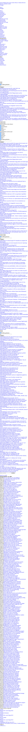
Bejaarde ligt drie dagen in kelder (10, 649)
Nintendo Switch (3, 46)
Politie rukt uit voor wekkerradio (10, 646)
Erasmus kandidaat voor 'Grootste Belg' (11, 685)
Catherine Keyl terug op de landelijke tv (11, 558)
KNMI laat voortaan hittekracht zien (9, 367)
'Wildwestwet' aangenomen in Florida (11, 653)
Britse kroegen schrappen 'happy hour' (11, 573)
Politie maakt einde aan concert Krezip (11, 658)
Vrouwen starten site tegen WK (10, 489)
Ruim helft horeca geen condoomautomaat (12, 602)
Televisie (2, 25)
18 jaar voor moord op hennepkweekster (11, 635)
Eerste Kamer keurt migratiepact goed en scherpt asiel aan (13, 114)
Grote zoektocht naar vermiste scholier (11, 654)
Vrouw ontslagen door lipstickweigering (11, 586)
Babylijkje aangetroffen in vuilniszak (11, 673)
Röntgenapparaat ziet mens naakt (10, 584)
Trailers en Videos (3, 53)
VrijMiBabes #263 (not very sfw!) (8, 309)
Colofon (1, 62)
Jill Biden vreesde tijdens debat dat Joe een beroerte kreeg (13, 95)
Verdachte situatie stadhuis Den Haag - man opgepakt (12, 401)
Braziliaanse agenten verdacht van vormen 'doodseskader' (15, 665)
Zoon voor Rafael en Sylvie (9, 488)
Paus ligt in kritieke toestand (10, 670)
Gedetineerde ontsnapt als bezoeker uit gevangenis (13, 631)
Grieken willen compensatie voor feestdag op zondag (14, 597)
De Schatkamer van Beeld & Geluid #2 (9, 362)
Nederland (2, 13)
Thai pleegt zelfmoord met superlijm (10, 531)
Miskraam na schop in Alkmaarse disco (11, 559)
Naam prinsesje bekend (8, 510)
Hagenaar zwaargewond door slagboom (11, 656)
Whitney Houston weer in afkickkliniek (11, 699)
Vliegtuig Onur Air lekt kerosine (10, 553)
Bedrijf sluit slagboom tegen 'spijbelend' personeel (13, 572)
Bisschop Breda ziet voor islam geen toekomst (13, 651)
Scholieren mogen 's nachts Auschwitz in (11, 608)
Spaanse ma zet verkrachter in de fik (11, 542)
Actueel (1, 11)
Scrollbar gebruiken (5, 84)
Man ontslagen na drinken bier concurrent (12, 582)
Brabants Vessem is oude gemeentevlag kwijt (10, 440)
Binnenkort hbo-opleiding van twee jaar (11, 527)
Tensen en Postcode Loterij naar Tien (11, 564)
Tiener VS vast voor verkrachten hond (11, 548)
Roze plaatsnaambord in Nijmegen (10, 680)
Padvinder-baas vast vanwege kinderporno (12, 679)
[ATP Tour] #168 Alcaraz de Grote (9, 371)
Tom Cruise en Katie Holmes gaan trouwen (12, 541)
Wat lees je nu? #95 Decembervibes (9, 357)
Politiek (1, 16)
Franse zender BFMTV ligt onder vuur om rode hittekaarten (14, 109)
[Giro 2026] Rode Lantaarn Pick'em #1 (10, 364)
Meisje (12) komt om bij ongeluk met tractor (12, 563)
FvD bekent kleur (5, 388)
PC (0, 43)
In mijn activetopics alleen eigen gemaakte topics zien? (13, 468)
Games (1, 41)
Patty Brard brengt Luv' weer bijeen (10, 650)
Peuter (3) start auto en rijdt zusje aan (11, 672)
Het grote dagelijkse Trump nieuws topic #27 (11, 403)
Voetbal (1, 30)
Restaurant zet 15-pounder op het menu (11, 609)
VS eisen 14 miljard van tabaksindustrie (11, 503)
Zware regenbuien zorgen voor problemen (12, 495)
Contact (1, 61)
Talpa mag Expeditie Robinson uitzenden (11, 491)
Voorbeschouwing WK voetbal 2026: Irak (10, 88)
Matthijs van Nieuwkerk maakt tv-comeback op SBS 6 (13, 353)
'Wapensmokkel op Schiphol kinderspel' (11, 662)
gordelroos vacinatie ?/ (6, 414)
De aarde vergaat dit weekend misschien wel (13, 515)
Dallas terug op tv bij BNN (8, 696)
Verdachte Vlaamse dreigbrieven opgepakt (12, 610)
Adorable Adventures (6, 180)
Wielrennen (2, 34)
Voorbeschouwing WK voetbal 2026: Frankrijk (11, 111)
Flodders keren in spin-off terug (8, 412)
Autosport (2, 32)
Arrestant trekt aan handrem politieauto (11, 620)
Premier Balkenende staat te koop (11, 557)
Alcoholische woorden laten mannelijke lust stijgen (13, 603)
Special (2, 136)
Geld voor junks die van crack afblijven (11, 477)
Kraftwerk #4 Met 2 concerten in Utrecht (10, 424)
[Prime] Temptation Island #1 (7, 432)
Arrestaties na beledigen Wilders (10, 580)
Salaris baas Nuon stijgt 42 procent (10, 697)
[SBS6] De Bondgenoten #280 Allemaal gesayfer (12, 346)
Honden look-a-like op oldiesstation (10, 595)
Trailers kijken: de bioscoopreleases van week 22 (11, 152)
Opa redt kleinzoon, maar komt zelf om (11, 568)
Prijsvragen (2, 60)
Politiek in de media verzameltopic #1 (9, 354)
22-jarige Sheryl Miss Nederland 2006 (12, 478)
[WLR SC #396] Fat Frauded (7, 462)
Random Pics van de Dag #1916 (8, 98)
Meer (1, 56)
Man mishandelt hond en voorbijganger (11, 629)
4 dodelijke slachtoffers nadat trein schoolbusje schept (13, 275)
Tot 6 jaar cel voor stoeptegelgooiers (10, 497)
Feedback (2, 63)
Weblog (4, 2)
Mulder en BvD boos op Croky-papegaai (11, 611)
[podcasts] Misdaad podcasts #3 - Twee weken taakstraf (13, 386)
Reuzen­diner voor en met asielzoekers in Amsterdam (12, 96)
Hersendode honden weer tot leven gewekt (12, 499)
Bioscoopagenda (3, 28)
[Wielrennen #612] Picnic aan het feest (10, 358)
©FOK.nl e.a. (3, 725)
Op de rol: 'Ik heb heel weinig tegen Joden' (10, 184)
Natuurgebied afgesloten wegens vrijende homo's (14, 639)
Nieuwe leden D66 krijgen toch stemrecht (11, 678)
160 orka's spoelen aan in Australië (10, 549)
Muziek (1, 23)
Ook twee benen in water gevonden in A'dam (12, 523)
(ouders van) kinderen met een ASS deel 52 (10, 429)
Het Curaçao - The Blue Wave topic (9, 380)
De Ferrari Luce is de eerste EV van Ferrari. (10, 431)
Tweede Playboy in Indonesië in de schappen (12, 484)
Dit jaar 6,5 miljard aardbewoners (10, 518)
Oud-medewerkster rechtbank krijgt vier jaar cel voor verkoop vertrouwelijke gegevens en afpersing (12, 171)
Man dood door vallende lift (9, 590)
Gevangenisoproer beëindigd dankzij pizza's (12, 606)
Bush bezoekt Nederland (8, 692)
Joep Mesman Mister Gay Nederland (10, 486)
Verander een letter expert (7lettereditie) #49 (11, 448)
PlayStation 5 (3, 48)
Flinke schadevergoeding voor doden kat (11, 601)
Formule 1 (2, 31)
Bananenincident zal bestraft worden (10, 661)
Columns (20, 2)
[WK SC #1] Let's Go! (6, 342)
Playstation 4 (2, 44)
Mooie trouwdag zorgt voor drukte (10, 576)
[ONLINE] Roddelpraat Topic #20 (9, 416)
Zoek (7, 2)
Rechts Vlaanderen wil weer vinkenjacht (11, 641)
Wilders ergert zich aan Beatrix (10, 483)
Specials (5, 3)
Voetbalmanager (3, 39)
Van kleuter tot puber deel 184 (8, 471)
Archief (9, 3)
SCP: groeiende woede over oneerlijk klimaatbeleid (12, 108)
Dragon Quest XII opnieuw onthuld (8, 183)
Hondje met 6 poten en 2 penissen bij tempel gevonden (14, 529)
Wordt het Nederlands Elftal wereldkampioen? (11, 469)
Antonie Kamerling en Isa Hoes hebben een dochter (14, 588)
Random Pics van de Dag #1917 (8, 89)
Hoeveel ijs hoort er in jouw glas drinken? (10, 350)
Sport (1, 29)
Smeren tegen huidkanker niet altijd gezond (12, 566)
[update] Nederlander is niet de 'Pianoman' (12, 581)
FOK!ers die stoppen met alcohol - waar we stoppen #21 (13, 438)
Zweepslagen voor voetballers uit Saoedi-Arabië (13, 664)
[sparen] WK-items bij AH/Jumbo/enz (9, 339)
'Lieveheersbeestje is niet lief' (9, 691)
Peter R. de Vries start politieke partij (11, 618)
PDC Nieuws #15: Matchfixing (8, 452)
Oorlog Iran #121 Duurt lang (8, 387)
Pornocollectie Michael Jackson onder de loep (12, 704)
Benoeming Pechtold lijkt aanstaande (11, 683)
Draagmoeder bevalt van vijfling (10, 624)
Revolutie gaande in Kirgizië (9, 701)
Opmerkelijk (2, 20)
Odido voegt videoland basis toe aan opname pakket (12, 417)
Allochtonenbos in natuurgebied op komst (12, 538)
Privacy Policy (14, 723)
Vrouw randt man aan (7, 591)
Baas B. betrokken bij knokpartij (10, 537)
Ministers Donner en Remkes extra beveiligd (12, 511)
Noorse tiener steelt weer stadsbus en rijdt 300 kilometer (13, 118)
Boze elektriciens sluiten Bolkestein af (11, 644)
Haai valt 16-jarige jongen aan (9, 506)
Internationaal (3, 14)
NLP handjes (4, 415)
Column (3, 134)
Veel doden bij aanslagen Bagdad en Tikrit (12, 530)
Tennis (1, 33)
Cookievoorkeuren (21, 723)
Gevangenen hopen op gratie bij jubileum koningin (13, 693)
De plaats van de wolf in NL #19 (8, 355)
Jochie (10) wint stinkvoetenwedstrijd (11, 703)
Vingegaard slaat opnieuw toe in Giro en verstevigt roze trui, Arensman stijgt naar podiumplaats (14, 227)
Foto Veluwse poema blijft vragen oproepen (13, 504)
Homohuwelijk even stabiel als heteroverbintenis (13, 669)
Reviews (24, 2)
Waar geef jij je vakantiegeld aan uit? (9, 454)
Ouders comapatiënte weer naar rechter (11, 686)
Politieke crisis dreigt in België (9, 599)
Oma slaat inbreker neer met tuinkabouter (11, 633)
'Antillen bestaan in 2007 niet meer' (10, 621)
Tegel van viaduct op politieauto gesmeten (12, 688)
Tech (1, 17)
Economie (2, 15)
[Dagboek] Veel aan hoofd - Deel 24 (9, 397)
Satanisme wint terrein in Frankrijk (10, 694)
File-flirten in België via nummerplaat (11, 636)
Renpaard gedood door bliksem (9, 546)
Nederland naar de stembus (9, 560)
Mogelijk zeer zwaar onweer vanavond (12, 501)
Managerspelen (3, 38)
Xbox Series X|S (3, 47)
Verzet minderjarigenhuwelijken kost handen (12, 596)
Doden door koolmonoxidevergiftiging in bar (12, 521)
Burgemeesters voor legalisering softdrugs (12, 625)
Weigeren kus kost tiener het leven (11, 677)
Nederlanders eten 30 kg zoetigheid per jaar (12, 571)
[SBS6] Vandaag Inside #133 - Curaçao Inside (11, 393)
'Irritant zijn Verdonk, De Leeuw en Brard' (12, 485)
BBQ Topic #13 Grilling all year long (9, 453)
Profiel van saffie (3, 475)
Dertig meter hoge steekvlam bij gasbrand (12, 647)
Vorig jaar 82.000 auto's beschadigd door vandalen (13, 614)
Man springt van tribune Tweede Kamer (11, 659)
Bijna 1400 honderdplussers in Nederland (11, 505)
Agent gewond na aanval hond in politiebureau (12, 551)
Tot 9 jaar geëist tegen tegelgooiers (10, 536)
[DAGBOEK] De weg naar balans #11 (10, 392)
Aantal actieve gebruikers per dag (9, 369)
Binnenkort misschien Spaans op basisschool (13, 513)
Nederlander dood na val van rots (10, 634)
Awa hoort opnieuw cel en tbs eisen (10, 500)
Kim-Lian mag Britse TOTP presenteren (11, 655)
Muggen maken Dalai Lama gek (10, 525)
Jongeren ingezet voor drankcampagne (11, 623)
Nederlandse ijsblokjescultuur (7, 394)
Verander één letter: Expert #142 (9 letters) (10, 445)
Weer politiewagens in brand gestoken (11, 695)
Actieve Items (11, 2)
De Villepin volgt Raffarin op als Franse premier (13, 561)
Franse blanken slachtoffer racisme (11, 684)
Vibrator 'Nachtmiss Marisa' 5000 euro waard (12, 604)
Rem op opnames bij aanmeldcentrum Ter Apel (11, 356)
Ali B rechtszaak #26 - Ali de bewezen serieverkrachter (13, 460)
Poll (2, 138)
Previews (2, 3)
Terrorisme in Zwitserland (7, 389)
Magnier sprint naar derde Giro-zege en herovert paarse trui (13, 143)
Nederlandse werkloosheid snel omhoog (11, 552)
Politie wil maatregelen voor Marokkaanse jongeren (14, 702)
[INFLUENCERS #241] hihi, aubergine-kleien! (11, 344)
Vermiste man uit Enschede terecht (10, 575)
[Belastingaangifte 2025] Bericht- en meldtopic (11, 444)
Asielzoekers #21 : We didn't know (9, 351)
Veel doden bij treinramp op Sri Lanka (11, 626)
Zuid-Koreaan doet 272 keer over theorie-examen (13, 632)
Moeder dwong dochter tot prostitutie (11, 643)
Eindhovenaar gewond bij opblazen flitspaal (12, 681)
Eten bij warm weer (5, 373)
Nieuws (16, 2)
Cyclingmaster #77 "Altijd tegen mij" (9, 441)
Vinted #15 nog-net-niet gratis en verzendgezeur (11, 349)
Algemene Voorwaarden (5, 723)
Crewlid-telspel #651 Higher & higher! (9, 447)
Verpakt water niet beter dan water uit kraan (13, 545)
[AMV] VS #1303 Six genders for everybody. (11, 363)
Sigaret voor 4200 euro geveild (9, 640)
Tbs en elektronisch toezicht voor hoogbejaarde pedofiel (14, 593)
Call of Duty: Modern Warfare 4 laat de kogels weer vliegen (13, 145)
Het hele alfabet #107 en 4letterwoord (9, 446)
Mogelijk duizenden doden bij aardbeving (11, 689)
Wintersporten (3, 37)
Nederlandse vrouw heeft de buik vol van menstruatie (15, 579)
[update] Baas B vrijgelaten (9, 534)
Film (1, 24)
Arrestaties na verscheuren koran (10, 490)
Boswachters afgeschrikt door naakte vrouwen (12, 507)
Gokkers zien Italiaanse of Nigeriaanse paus (12, 668)
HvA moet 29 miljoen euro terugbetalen (11, 578)
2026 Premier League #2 (6, 382)
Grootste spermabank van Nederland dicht (12, 516)
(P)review (3, 135)
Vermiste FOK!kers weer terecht (10, 648)
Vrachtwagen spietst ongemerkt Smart (11, 598)
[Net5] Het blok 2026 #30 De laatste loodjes (11, 336)
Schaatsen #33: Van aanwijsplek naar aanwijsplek (12, 461)
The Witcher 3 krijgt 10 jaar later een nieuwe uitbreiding (13, 185)
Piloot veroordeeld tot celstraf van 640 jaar (12, 627)
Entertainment (3, 21)
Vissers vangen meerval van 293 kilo (10, 492)
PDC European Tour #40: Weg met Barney (10, 439)
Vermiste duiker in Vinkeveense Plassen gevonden (13, 526)
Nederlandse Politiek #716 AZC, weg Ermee (11, 372)
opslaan (2, 87)
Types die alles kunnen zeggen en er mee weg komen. (12, 381)
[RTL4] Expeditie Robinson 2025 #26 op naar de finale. (13, 400)
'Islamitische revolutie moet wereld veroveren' (13, 496)
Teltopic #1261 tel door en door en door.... (10, 411)
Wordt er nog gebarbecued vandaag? (9, 463)
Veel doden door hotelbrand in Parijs (10, 638)
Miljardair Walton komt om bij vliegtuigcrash (13, 508)
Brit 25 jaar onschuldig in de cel (9, 567)
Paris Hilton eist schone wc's (9, 498)
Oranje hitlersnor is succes (9, 480)
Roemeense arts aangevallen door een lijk (11, 587)
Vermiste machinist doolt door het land (11, 671)
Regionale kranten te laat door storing (11, 544)
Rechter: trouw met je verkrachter (10, 612)
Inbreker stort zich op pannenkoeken (10, 594)
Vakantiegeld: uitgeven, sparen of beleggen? (10, 319)
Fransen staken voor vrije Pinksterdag (11, 589)
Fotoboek (2, 59)
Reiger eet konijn (7, 481)
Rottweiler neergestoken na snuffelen (11, 676)
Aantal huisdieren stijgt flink (9, 605)
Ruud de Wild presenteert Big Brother (11, 528)
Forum (1, 2)
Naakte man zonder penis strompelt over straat (12, 540)
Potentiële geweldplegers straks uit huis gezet (12, 522)
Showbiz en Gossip (4, 18)
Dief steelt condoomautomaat (9, 616)
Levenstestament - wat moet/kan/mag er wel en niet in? (13, 421)
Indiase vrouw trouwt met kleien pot (10, 707)
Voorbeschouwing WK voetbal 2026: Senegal (11, 99)
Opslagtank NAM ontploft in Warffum (11, 565)
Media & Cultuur (3, 26)
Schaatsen (2, 36)
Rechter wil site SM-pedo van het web (11, 687)
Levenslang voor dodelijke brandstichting (11, 642)
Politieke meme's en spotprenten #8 (9, 427)
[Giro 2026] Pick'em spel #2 (7, 370)
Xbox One (2, 45)
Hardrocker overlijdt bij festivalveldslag (12, 512)
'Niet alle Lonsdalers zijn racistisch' (11, 666)
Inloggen (2, 5)
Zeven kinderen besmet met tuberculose (11, 706)
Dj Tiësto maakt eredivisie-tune (10, 493)
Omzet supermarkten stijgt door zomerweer (12, 514)
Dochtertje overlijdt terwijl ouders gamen (11, 535)
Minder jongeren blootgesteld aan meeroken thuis (12, 97)
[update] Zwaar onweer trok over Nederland (13, 543)
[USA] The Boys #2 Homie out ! (8, 467)
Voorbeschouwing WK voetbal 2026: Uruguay (11, 313)
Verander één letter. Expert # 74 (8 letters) (10, 434)
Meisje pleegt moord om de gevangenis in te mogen (14, 556)
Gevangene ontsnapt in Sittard (9, 700)
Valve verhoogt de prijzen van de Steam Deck (11, 175)
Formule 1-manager (4, 40)
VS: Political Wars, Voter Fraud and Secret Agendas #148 (13, 437)
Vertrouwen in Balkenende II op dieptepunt (12, 583)
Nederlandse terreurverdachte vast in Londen (12, 520)
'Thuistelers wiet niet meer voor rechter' (11, 617)
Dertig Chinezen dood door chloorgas (11, 674)
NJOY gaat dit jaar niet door (9, 574)
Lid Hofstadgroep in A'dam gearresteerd (11, 519)
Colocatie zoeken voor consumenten (9, 470)
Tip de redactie (3, 64)
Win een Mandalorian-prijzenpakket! (9, 295)
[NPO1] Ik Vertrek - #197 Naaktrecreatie (10, 379)
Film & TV (2, 49)
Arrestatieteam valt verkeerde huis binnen (11, 628)
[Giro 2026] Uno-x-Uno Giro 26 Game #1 (10, 343)
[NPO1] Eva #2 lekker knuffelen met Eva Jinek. (11, 430)
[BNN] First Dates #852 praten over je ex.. (10, 402)
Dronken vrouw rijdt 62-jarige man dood (11, 657)
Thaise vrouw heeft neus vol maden (10, 613)
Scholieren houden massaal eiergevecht (11, 619)
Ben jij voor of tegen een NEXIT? (9, 436)
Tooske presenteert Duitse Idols (9, 533)
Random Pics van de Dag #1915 (8, 110)
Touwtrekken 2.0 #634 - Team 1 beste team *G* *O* (13, 442)
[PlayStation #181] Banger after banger (10, 433)
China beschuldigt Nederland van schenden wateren (12, 399)
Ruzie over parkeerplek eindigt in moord (11, 569)
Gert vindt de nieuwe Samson (9, 550)
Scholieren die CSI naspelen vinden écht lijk (12, 482)
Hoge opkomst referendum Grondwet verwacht (13, 555)
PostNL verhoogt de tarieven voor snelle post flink (12, 149)
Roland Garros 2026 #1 (6, 338)
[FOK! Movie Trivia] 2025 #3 (8, 391)
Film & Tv (3, 129)
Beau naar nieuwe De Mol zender (10, 663)
